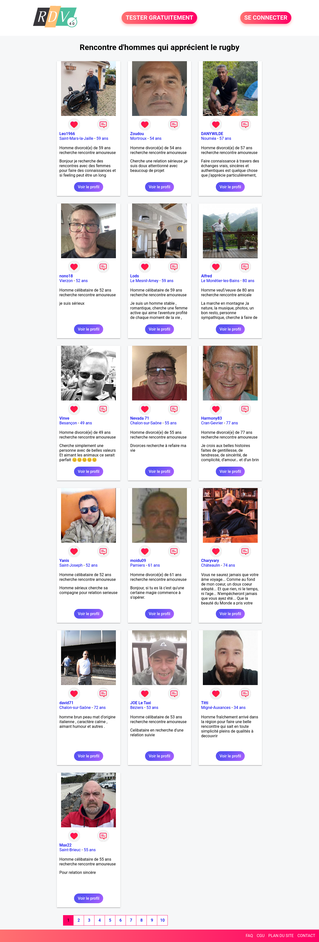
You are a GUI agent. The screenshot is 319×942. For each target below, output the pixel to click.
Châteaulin (210, 565)
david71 (66, 702)
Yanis (64, 560)
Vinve (64, 418)
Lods (134, 276)
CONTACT (306, 935)
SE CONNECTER (265, 17)
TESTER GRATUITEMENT (159, 17)
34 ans (240, 707)
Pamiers (137, 565)
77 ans (232, 423)
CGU (261, 935)
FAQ (249, 935)
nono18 (66, 276)
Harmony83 (211, 418)
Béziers (136, 707)
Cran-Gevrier (212, 423)
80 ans (248, 280)
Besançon (68, 423)
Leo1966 (67, 133)
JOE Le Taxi (140, 702)
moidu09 (138, 560)
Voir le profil (88, 187)
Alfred (206, 276)
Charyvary (210, 560)
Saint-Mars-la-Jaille (76, 138)
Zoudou (137, 133)
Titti (204, 702)
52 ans (82, 280)
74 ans (229, 565)
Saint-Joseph (70, 565)
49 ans (86, 423)
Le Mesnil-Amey (144, 280)
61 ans (154, 565)
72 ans (100, 707)
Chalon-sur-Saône (146, 423)
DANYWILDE (212, 133)
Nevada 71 (139, 418)
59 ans (102, 138)
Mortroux (138, 138)
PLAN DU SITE (281, 935)
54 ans (155, 138)
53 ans (152, 707)
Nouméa (208, 138)
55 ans (171, 423)
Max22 (65, 845)
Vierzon (66, 280)
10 (162, 920)
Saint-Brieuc (70, 849)
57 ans (225, 138)
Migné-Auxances (216, 707)
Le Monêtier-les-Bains (220, 280)
